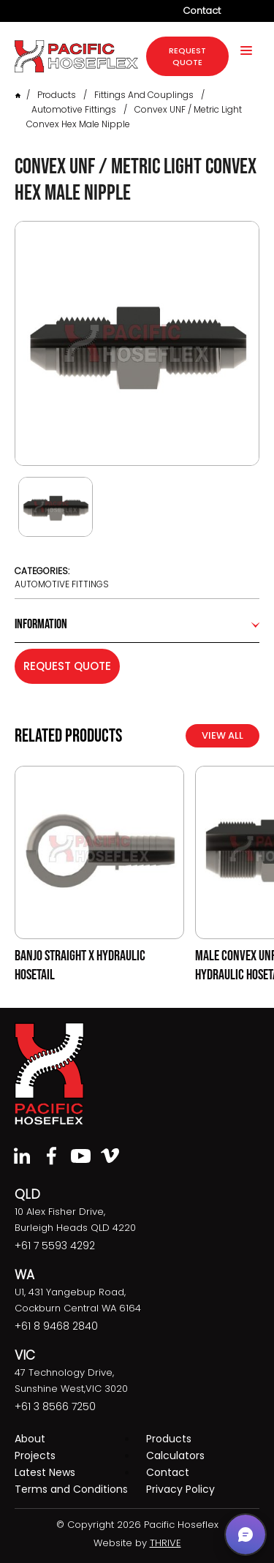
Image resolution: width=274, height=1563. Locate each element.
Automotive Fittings (73, 109)
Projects (35, 1455)
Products (56, 94)
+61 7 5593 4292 (55, 1245)
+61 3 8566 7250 (55, 1406)
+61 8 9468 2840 (56, 1326)
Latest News (45, 1472)
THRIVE (165, 1543)
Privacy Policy (180, 1489)
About (30, 1438)
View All (222, 735)
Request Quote (67, 666)
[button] (245, 1534)
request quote (187, 56)
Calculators (175, 1455)
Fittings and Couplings (144, 94)
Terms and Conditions (71, 1489)
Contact (202, 11)
